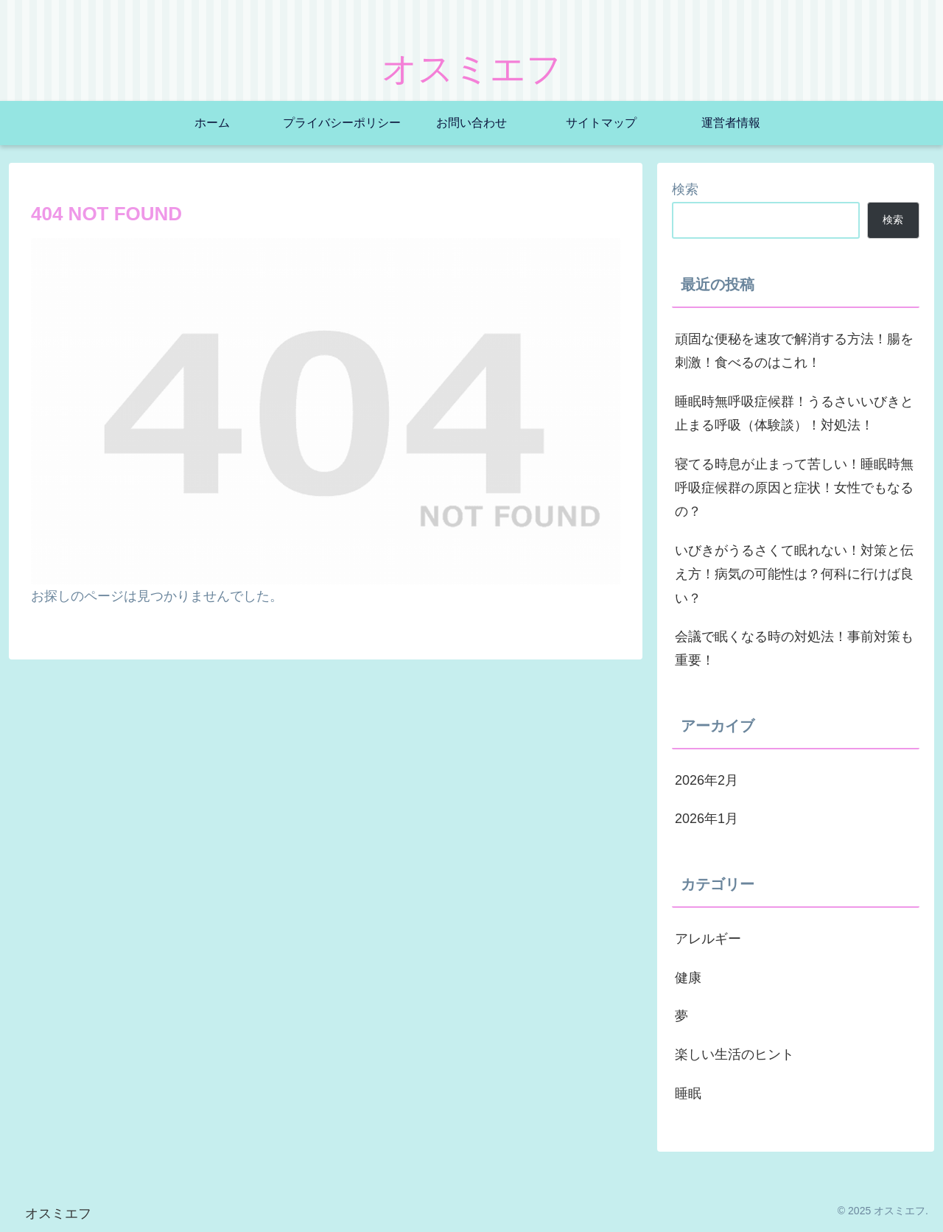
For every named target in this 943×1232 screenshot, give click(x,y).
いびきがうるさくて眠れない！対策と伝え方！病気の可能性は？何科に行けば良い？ (794, 574)
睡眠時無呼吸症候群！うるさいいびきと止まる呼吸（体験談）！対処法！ (794, 413)
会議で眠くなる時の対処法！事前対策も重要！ (794, 648)
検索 (685, 189)
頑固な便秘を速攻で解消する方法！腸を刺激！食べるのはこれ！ (794, 351)
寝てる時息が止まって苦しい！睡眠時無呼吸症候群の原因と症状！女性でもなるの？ (794, 488)
